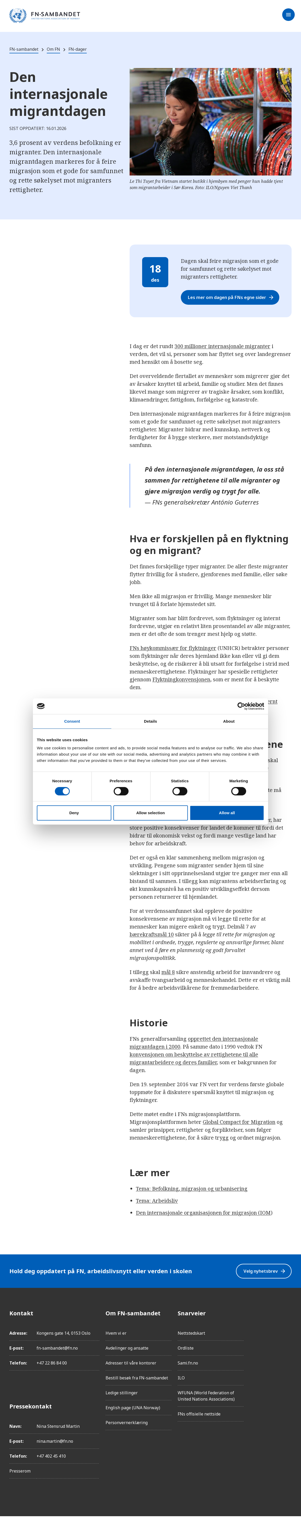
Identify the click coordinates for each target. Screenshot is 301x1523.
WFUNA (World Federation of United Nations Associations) (206, 1403)
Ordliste (186, 1355)
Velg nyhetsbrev (262, 1278)
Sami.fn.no (188, 1370)
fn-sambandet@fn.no (57, 1355)
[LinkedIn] (287, 1349)
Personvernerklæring (127, 1429)
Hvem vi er (116, 1340)
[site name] (44, 16)
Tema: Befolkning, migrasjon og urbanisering (191, 1195)
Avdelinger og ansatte (127, 1355)
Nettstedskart (191, 1340)
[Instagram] (287, 1334)
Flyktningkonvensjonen (181, 686)
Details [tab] (150, 721)
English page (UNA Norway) (133, 1414)
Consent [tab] (72, 721)
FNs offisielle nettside (199, 1421)
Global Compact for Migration (239, 1128)
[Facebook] (287, 1320)
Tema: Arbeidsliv (157, 1207)
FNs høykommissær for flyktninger (173, 654)
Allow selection (150, 813)
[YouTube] (287, 1378)
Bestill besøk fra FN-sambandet (137, 1385)
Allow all (227, 813)
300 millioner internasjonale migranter (222, 352)
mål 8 (168, 978)
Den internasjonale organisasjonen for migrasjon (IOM (203, 1219)
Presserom (20, 1478)
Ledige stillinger (122, 1399)
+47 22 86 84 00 (52, 1370)
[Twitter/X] (287, 1364)
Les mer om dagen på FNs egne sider (232, 300)
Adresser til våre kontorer (131, 1370)
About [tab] (229, 721)
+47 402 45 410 (51, 1463)
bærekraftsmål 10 (152, 941)
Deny (74, 813)
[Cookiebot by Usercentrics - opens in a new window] (241, 706)
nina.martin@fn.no (55, 1448)
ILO (181, 1385)
